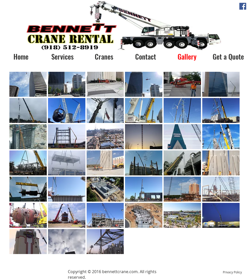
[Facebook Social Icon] (242, 6)
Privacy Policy (232, 272)
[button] (28, 84)
